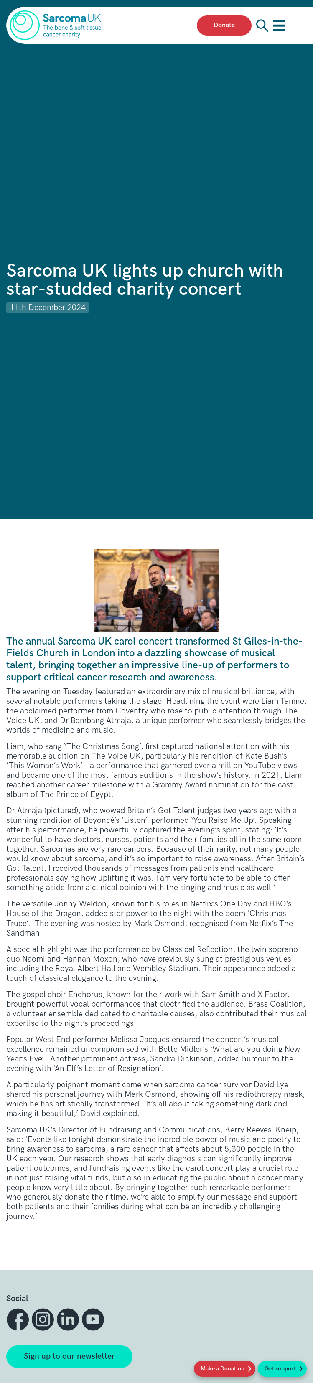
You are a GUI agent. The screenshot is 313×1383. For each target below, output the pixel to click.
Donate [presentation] (224, 25)
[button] (18, 1319)
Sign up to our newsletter (69, 1356)
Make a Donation (222, 1368)
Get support (280, 1368)
